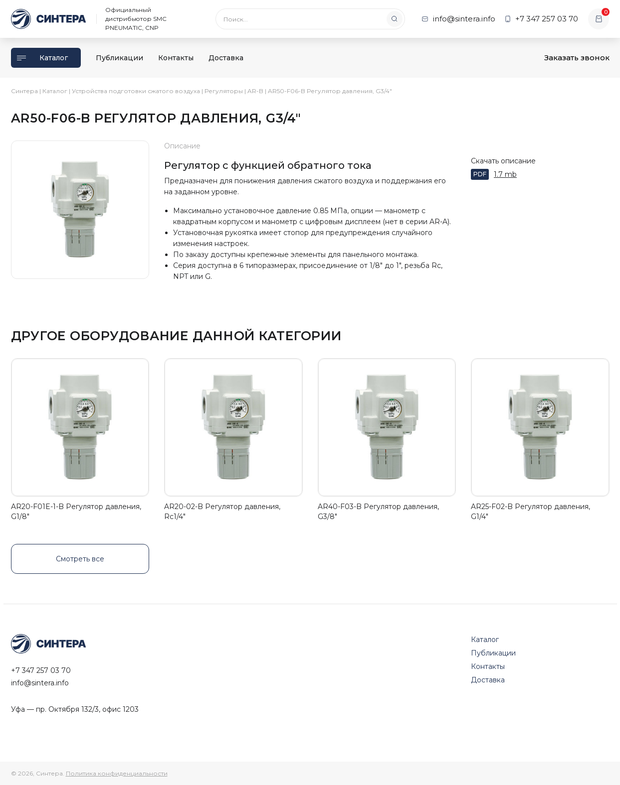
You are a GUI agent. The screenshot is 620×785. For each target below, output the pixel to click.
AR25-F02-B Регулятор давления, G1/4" (530, 511)
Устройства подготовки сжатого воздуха (136, 91)
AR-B (255, 91)
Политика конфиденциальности (117, 773)
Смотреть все (80, 558)
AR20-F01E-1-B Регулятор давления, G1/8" (76, 511)
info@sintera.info (40, 683)
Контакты (176, 57)
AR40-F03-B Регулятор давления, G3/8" (378, 511)
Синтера (24, 91)
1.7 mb (505, 174)
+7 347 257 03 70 (41, 670)
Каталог (42, 57)
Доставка (225, 57)
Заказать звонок (577, 57)
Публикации (119, 57)
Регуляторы (224, 91)
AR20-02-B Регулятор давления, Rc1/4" (222, 511)
